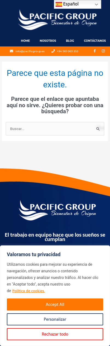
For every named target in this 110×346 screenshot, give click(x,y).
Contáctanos (95, 41)
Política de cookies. (28, 291)
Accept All (55, 304)
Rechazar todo (55, 334)
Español (67, 4)
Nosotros (48, 41)
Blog (70, 41)
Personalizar (55, 319)
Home (25, 41)
